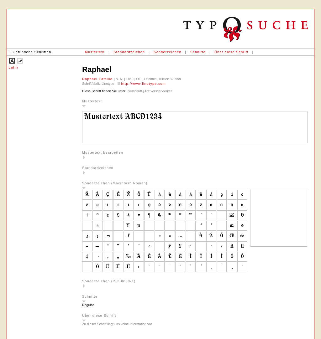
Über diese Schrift (231, 52)
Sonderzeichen (167, 52)
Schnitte (198, 52)
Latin (13, 67)
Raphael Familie (98, 79)
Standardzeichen (129, 52)
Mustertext (95, 52)
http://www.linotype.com (143, 83)
